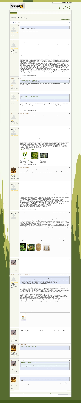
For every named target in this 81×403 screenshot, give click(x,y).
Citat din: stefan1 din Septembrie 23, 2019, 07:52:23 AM (29, 346)
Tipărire (69, 22)
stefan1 (12, 40)
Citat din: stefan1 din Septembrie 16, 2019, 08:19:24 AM (29, 80)
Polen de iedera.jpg (23, 321)
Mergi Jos (12, 22)
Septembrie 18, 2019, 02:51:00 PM (24, 113)
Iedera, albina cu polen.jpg (44, 160)
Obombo (12, 167)
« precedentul (63, 19)
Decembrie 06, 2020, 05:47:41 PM (24, 344)
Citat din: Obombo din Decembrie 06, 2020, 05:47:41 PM (29, 362)
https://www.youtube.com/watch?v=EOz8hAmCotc (28, 149)
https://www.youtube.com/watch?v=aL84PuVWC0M (28, 232)
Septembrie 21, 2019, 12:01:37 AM (24, 167)
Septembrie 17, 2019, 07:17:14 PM (24, 78)
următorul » (68, 19)
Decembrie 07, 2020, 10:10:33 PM (24, 360)
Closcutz (12, 78)
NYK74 (12, 259)
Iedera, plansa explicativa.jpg (24, 160)
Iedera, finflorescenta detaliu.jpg (34, 160)
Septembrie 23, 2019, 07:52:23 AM (25, 274)
